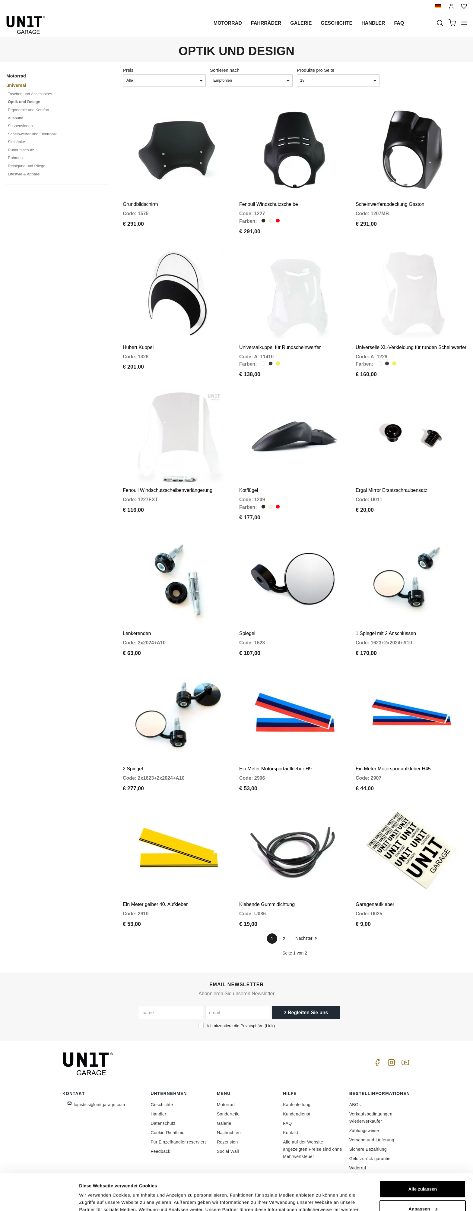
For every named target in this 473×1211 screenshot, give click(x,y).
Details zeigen (94, 1199)
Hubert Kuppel (138, 347)
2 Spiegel (133, 768)
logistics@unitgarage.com (99, 1104)
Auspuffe (15, 118)
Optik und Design (24, 101)
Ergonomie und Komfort (28, 110)
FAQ (287, 1123)
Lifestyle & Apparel (24, 174)
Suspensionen (20, 126)
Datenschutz (163, 1123)
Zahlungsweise (364, 1130)
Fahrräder (266, 23)
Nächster (306, 938)
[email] (237, 1012)
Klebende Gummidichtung (267, 904)
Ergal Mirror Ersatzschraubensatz (391, 490)
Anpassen (422, 1174)
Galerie (301, 23)
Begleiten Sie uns (306, 1012)
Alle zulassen (422, 1154)
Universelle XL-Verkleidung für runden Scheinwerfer (411, 347)
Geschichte (336, 23)
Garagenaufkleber (375, 904)
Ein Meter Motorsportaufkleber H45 (393, 768)
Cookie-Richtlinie (168, 1132)
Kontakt (290, 1132)
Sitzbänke (16, 142)
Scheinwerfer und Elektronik (32, 134)
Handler (373, 23)
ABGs (355, 1104)
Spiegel (247, 633)
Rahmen (15, 158)
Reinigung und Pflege (26, 166)
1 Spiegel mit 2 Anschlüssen (386, 633)
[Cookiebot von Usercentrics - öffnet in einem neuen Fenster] (39, 1199)
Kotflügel (248, 490)
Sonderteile (228, 1114)
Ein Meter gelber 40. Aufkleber (155, 904)
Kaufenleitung (296, 1104)
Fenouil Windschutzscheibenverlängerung (167, 490)
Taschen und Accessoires (30, 94)
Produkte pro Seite (315, 70)
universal (16, 85)
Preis (128, 70)
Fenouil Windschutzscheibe (268, 204)
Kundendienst (296, 1114)
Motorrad (228, 23)
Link (270, 1026)
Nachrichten (229, 1132)
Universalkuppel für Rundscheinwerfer (280, 347)
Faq (399, 23)
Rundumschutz (21, 150)
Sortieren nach (225, 70)
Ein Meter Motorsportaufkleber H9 (275, 768)
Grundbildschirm (140, 204)
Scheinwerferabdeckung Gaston (390, 204)
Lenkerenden (137, 633)
